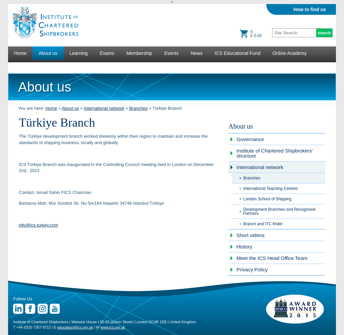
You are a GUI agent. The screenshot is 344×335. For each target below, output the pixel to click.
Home (20, 53)
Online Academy (289, 53)
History (244, 246)
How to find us (310, 9)
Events (171, 53)
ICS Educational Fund (237, 53)
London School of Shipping (267, 199)
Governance (250, 139)
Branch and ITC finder (263, 224)
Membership (139, 53)
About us (48, 53)
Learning (79, 53)
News (197, 53)
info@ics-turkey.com (38, 225)
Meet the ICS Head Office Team (271, 258)
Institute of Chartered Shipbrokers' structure (274, 153)
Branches (138, 108)
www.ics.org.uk (112, 327)
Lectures (23, 66)
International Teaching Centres (270, 188)
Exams (107, 53)
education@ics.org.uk (75, 327)
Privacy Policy (252, 269)
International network (104, 108)
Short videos (250, 235)
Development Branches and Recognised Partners (279, 211)
